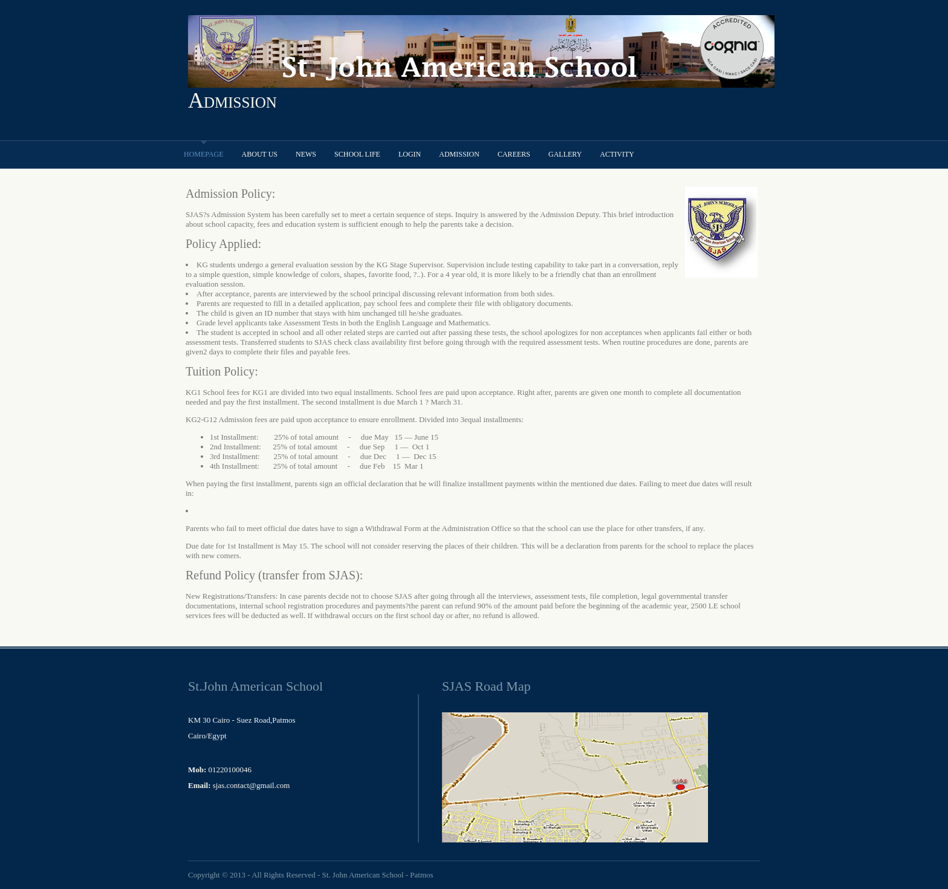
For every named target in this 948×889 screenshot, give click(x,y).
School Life (357, 154)
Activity (617, 154)
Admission (232, 100)
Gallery (565, 154)
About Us (260, 154)
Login (409, 154)
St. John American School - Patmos (377, 874)
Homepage (204, 154)
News (306, 154)
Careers (514, 154)
